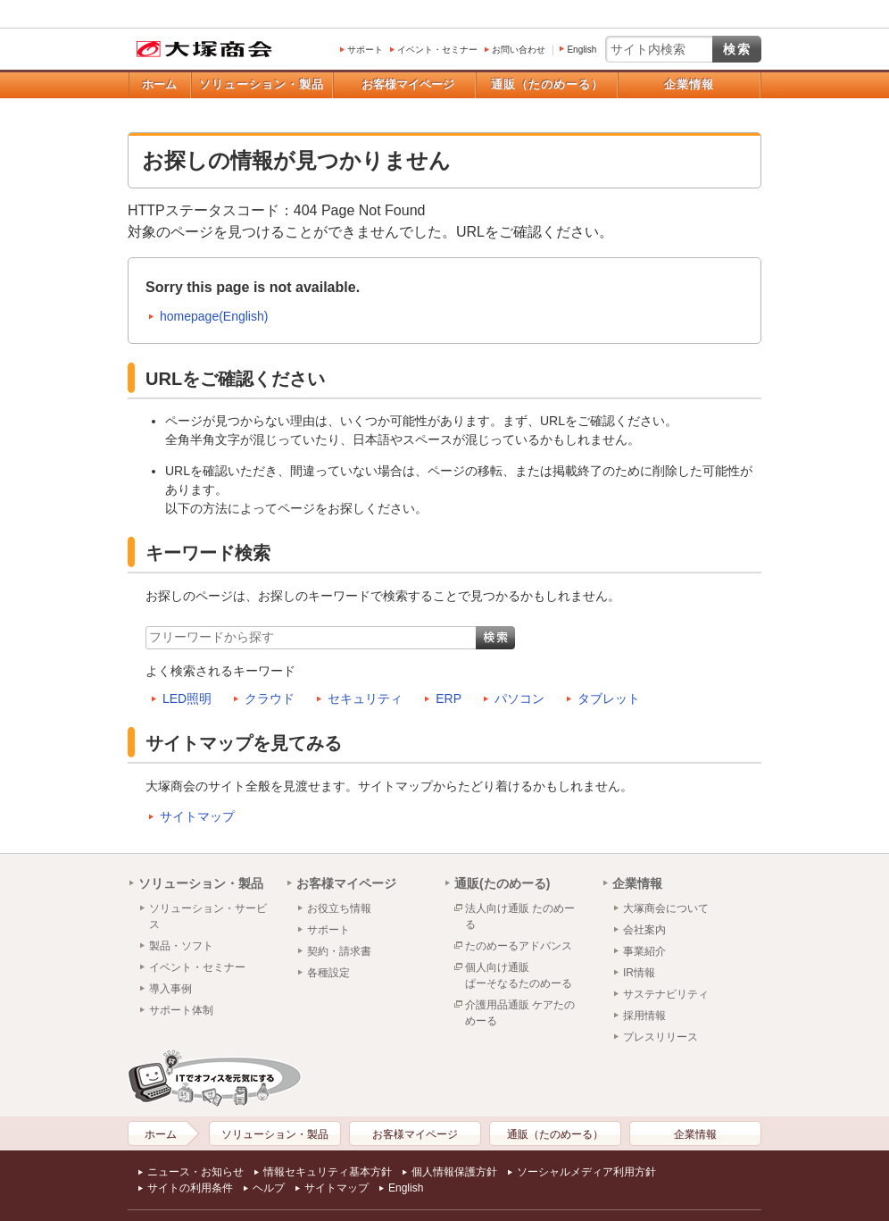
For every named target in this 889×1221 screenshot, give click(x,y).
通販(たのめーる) (502, 883)
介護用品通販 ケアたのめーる (520, 1013)
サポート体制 (181, 1010)
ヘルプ (269, 1188)
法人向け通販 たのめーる (520, 916)
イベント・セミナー (437, 49)
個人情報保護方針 (454, 1172)
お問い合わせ (518, 49)
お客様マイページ (407, 84)
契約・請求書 (339, 951)
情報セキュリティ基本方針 (327, 1172)
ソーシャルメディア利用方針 (586, 1172)
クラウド (270, 698)
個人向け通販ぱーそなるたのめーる (518, 975)
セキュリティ (365, 698)
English (581, 49)
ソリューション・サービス (208, 916)
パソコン (519, 698)
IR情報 (639, 972)
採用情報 (644, 1015)
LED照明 (187, 698)
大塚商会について (666, 908)
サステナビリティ (666, 994)
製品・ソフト (181, 946)
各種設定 (328, 972)
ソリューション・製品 (261, 84)
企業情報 (689, 84)
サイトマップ (197, 816)
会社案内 (644, 930)
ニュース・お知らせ (195, 1172)
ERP (448, 698)
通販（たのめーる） (547, 84)
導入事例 (170, 989)
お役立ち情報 (339, 908)
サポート (365, 49)
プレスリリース (660, 1037)
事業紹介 (644, 951)
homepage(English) (214, 316)
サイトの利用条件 (190, 1188)
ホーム (159, 84)
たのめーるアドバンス (518, 946)
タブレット (608, 698)
